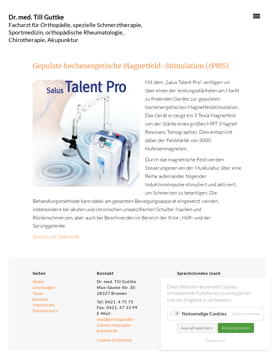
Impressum (44, 305)
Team (38, 293)
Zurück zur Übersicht (56, 236)
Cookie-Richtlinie (114, 340)
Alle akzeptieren (236, 327)
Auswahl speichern (197, 327)
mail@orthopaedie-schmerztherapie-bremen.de (116, 325)
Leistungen (44, 287)
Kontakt (41, 299)
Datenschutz (45, 311)
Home (38, 281)
